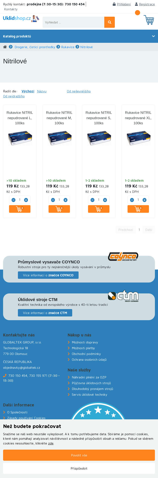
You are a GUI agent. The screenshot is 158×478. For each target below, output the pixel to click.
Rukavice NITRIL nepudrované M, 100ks (59, 118)
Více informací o (48, 275)
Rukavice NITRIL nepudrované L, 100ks (20, 118)
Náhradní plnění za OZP (89, 377)
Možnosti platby (83, 348)
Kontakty (11, 9)
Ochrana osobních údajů (89, 359)
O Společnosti (17, 412)
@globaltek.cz (30, 367)
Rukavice (67, 47)
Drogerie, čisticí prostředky (35, 47)
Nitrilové (86, 47)
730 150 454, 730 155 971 (27, 375)
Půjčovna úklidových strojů (91, 383)
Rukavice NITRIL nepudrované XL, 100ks (138, 118)
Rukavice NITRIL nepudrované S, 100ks (99, 118)
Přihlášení (122, 4)
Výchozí (28, 91)
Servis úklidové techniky (89, 394)
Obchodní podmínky (86, 354)
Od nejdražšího (14, 96)
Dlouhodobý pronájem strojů (92, 389)
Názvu (41, 91)
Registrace (145, 4)
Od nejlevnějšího (79, 91)
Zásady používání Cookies (26, 418)
